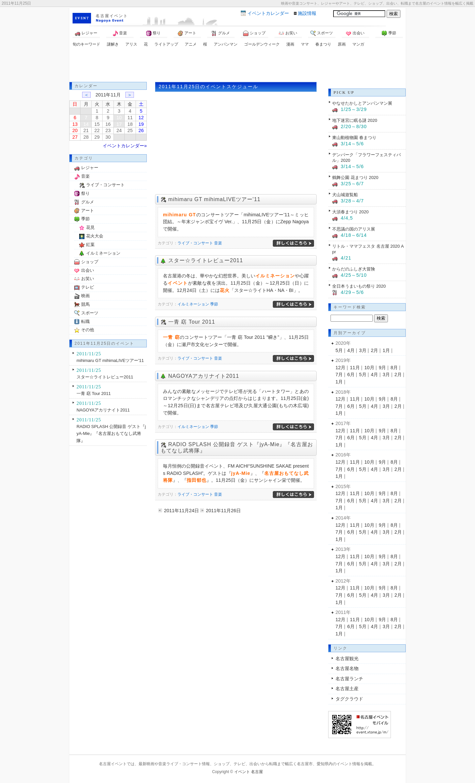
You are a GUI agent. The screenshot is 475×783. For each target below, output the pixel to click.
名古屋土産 (347, 688)
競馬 (85, 304)
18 (130, 124)
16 (108, 124)
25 (130, 130)
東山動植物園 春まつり (354, 137)
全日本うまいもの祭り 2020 (359, 286)
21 (86, 130)
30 (108, 137)
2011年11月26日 (223, 510)
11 (130, 117)
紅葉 (90, 244)
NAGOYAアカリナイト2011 (203, 376)
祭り (153, 33)
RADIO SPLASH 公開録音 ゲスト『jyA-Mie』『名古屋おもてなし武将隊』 (111, 433)
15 (97, 124)
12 (141, 117)
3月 (362, 350)
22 (97, 130)
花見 (90, 227)
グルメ (220, 33)
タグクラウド (349, 698)
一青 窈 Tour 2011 (191, 322)
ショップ (254, 33)
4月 (351, 350)
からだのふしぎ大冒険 (353, 269)
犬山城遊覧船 (345, 194)
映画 (85, 295)
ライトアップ (166, 44)
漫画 (290, 44)
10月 (369, 367)
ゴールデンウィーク (262, 44)
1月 (386, 350)
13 (75, 124)
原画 (342, 44)
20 (75, 130)
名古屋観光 (347, 658)
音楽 (119, 33)
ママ (305, 44)
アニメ (191, 44)
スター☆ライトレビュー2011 (205, 260)
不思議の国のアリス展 (353, 229)
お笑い (288, 33)
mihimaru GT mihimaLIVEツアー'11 (214, 199)
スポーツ (321, 33)
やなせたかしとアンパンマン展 (362, 103)
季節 (389, 33)
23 (108, 130)
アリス (131, 44)
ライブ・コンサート (195, 243)
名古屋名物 (347, 668)
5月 (339, 350)
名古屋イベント (112, 16)
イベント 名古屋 (248, 771)
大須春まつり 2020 (350, 211)
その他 (87, 329)
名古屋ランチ (349, 678)
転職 (85, 321)
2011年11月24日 (181, 510)
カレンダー (268, 13)
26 (141, 130)
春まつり (323, 44)
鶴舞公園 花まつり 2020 (355, 177)
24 (119, 130)
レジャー (86, 33)
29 (97, 137)
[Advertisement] (237, 65)
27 (75, 137)
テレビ (87, 287)
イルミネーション (193, 304)
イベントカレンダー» (125, 145)
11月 (355, 367)
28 (86, 137)
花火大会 (94, 235)
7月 (339, 374)
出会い (355, 33)
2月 (374, 350)
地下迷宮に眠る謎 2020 (354, 120)
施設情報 (307, 13)
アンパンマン (226, 44)
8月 (394, 367)
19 (141, 124)
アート (187, 33)
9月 (382, 367)
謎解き (113, 44)
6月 (351, 374)
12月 (340, 367)
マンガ (358, 44)
